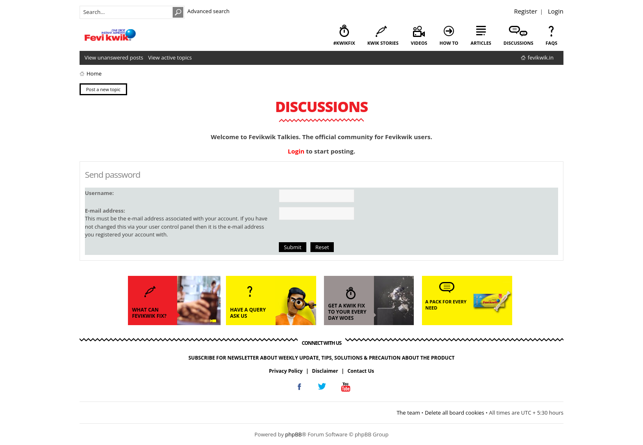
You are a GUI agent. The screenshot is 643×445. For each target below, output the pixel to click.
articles (481, 43)
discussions (519, 43)
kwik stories (383, 43)
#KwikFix (344, 43)
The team (408, 412)
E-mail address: (105, 210)
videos (419, 43)
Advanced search (208, 11)
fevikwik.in (541, 57)
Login (555, 11)
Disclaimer (325, 370)
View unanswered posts (113, 57)
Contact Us (360, 370)
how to (449, 43)
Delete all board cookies (454, 412)
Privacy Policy (286, 370)
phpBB (293, 434)
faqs (551, 43)
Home (94, 73)
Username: (99, 193)
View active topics (170, 57)
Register (525, 11)
